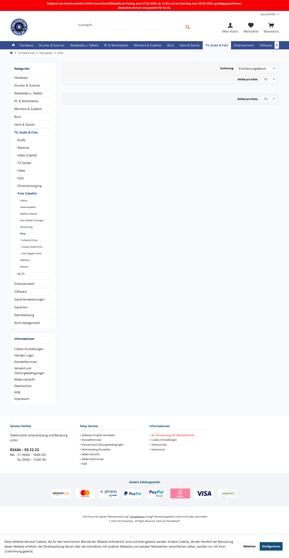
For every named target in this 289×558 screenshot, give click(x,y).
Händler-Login (24, 355)
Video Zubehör (27, 155)
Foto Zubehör (27, 193)
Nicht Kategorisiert (27, 322)
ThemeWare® (173, 521)
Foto (20, 178)
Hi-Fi (20, 273)
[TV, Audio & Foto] (217, 45)
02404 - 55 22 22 (24, 449)
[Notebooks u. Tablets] (84, 45)
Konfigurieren (271, 546)
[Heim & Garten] (190, 45)
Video (21, 170)
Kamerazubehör (27, 207)
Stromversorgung (29, 185)
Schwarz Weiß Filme (31, 247)
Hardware (21, 77)
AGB (17, 392)
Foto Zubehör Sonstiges (31, 220)
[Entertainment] (244, 45)
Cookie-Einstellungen (29, 348)
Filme (22, 233)
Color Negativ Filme (31, 253)
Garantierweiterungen (29, 299)
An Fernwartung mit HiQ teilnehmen (173, 435)
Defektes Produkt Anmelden (98, 435)
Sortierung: (227, 68)
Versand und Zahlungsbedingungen (29, 370)
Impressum (21, 398)
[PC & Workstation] (116, 45)
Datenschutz (23, 385)
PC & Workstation (26, 101)
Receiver (23, 147)
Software (20, 291)
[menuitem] (268, 14)
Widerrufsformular (93, 459)
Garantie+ (21, 307)
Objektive (24, 260)
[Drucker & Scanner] (51, 45)
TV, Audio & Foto (26, 132)
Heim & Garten (24, 124)
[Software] (266, 45)
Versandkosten (137, 516)
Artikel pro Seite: (248, 79)
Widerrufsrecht (24, 379)
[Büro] (170, 45)
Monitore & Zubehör (28, 108)
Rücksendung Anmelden (96, 449)
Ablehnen (249, 546)
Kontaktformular (25, 361)
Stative (23, 200)
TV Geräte (24, 162)
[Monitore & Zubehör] (147, 45)
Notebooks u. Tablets (28, 93)
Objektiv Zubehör (28, 214)
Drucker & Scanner (27, 85)
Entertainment (24, 283)
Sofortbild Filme (29, 240)
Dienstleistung (24, 315)
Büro (17, 116)
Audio (21, 139)
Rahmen (23, 267)
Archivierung (26, 227)
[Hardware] (26, 45)
